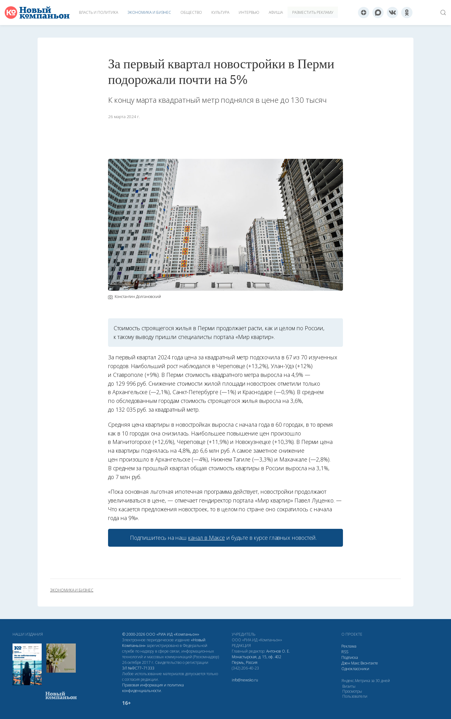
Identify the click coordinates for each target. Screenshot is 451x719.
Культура (220, 12)
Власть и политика (98, 12)
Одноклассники (355, 668)
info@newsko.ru (245, 680)
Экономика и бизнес (149, 12)
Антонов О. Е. (278, 651)
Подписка (349, 657)
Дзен (345, 663)
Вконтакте (369, 663)
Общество (191, 12)
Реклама (348, 646)
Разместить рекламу (312, 12)
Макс (355, 663)
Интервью (249, 12)
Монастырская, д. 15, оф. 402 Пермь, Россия (256, 659)
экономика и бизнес (71, 590)
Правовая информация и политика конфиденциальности (153, 687)
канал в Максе (206, 537)
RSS (344, 651)
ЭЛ (138, 668)
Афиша (276, 12)
